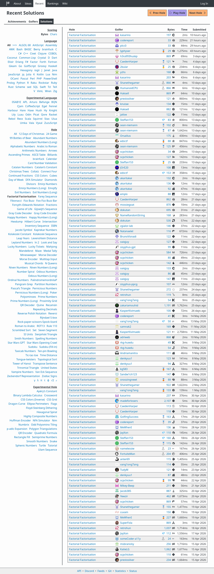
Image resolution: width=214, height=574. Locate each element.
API (79, 571)
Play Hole (177, 13)
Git (110, 571)
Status (133, 571)
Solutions (46, 21)
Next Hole (197, 13)
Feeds (101, 571)
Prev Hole (157, 13)
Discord (89, 571)
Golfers (33, 21)
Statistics (120, 571)
